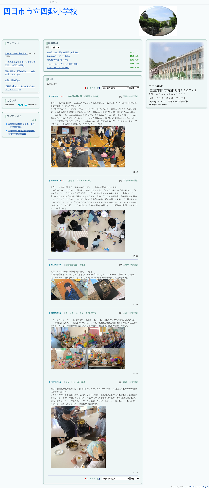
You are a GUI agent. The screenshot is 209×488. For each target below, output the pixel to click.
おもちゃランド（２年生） (59, 56)
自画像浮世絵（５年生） (58, 60)
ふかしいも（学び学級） (58, 67)
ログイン (54, 2)
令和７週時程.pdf (12, 80)
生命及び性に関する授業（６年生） (63, 52)
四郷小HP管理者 (130, 96)
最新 (53, 47)
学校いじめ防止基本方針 (16, 53)
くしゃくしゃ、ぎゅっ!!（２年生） (62, 64)
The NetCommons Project (199, 487)
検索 (34, 120)
